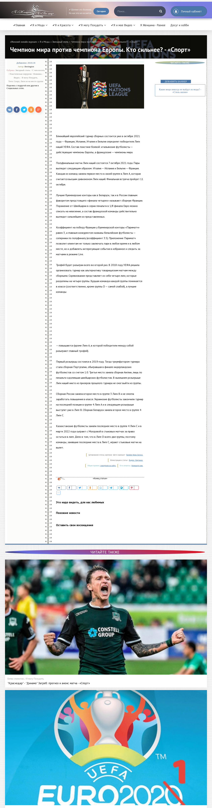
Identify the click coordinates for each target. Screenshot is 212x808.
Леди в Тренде (68, 769)
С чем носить (67, 760)
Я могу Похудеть (150, 736)
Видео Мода (148, 764)
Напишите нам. (137, 466)
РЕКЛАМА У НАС (68, 783)
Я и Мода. (45, 41)
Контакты (146, 778)
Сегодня (101, 11)
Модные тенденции (70, 755)
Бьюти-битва (101, 760)
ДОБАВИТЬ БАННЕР (176, 81)
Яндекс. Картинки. (136, 460)
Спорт (16, 81)
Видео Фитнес (149, 769)
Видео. (17, 77)
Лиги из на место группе (31, 81)
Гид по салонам (103, 764)
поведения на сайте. (108, 466)
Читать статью (30, 785)
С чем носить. (38, 70)
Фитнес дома (148, 746)
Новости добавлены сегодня (105, 686)
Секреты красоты (69, 778)
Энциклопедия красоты (107, 774)
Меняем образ (102, 769)
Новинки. (37, 74)
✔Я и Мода (37, 25)
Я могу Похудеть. (30, 77)
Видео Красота (149, 760)
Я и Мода (65, 736)
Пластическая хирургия (21, 74)
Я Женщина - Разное (152, 25)
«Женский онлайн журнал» (23, 41)
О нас (145, 774)
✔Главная (19, 25)
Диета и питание (150, 741)
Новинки (99, 755)
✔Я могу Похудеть (90, 25)
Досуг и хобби (179, 25)
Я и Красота (101, 736)
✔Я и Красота (61, 25)
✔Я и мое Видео (121, 25)
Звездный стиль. (60, 41)
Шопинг (64, 764)
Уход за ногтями (103, 746)
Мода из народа (68, 750)
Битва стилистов (68, 774)
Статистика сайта (150, 783)
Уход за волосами (104, 741)
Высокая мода (67, 741)
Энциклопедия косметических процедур (116, 778)
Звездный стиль (68, 746)
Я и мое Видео (149, 750)
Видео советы (149, 755)
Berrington (29, 66)
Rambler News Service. (134, 455)
